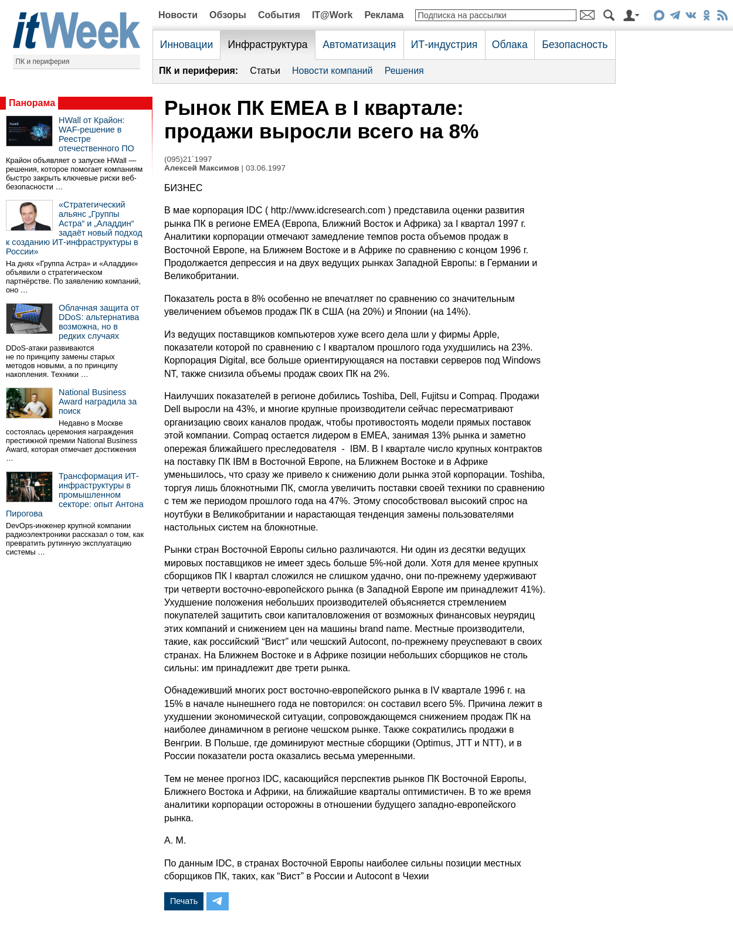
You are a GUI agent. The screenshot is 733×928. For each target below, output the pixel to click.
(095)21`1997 (188, 159)
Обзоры (227, 15)
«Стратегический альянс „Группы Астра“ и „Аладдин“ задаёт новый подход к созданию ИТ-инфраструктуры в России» (74, 228)
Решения (404, 71)
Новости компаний (332, 71)
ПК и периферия (43, 61)
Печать (184, 901)
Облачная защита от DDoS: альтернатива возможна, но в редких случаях (99, 322)
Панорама (32, 103)
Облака (510, 44)
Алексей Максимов (201, 168)
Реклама (383, 15)
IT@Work (332, 15)
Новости (178, 15)
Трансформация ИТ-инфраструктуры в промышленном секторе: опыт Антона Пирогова (75, 494)
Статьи (265, 71)
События (279, 15)
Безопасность (575, 44)
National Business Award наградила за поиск (98, 401)
